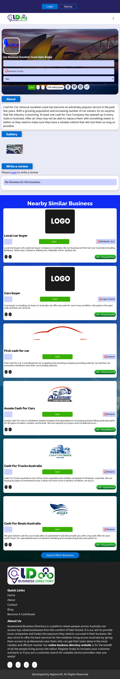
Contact (12, 604)
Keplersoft (56, 674)
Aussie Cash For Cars (19, 408)
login (14, 172)
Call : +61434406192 (105, 257)
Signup (68, 6)
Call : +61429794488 (105, 314)
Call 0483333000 (55, 87)
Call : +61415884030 (105, 429)
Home (11, 595)
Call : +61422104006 (105, 372)
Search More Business (60, 555)
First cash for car (16, 350)
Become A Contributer (21, 614)
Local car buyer (15, 235)
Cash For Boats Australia (22, 523)
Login (49, 6)
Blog (10, 609)
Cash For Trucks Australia (23, 466)
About (11, 600)
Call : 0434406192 (106, 487)
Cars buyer (12, 293)
